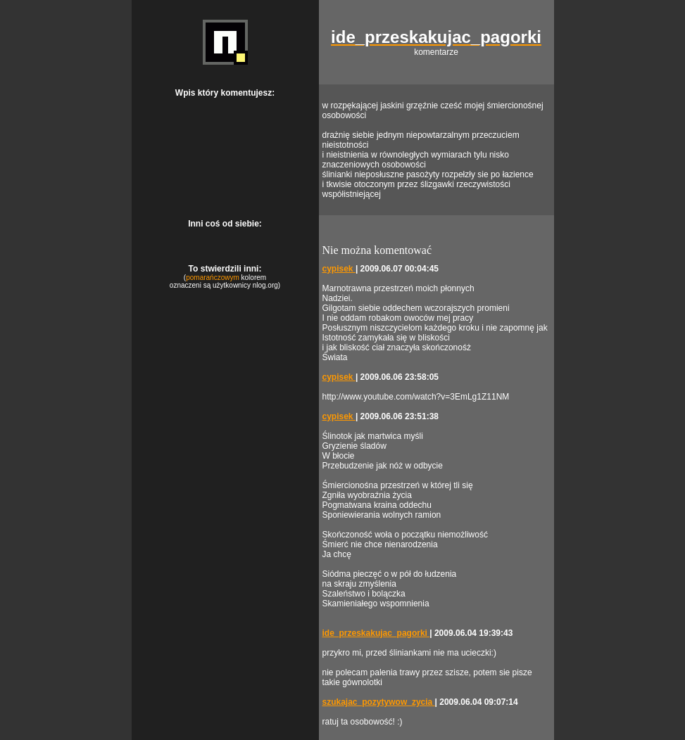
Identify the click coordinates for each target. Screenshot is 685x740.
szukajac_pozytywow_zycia (378, 702)
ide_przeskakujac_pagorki (376, 633)
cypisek (339, 269)
